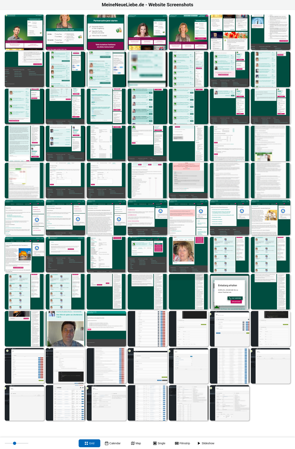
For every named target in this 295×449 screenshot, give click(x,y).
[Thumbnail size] (16, 443)
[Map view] (136, 443)
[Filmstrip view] (182, 443)
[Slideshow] (206, 443)
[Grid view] (89, 443)
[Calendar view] (113, 443)
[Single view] (159, 443)
